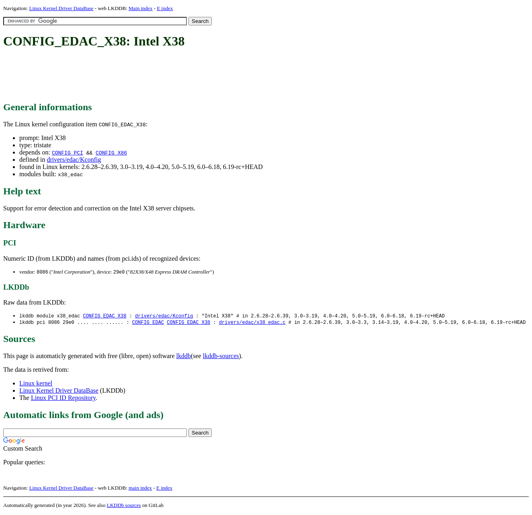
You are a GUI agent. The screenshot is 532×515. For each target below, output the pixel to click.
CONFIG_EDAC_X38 (104, 316)
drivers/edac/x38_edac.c (252, 323)
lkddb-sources (221, 357)
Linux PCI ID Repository (63, 399)
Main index (141, 8)
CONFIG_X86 (111, 152)
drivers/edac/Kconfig (74, 159)
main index (140, 489)
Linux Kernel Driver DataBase (61, 8)
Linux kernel (35, 384)
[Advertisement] (149, 76)
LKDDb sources (124, 506)
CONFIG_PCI (67, 152)
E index (165, 8)
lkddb (183, 357)
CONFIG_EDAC (148, 323)
